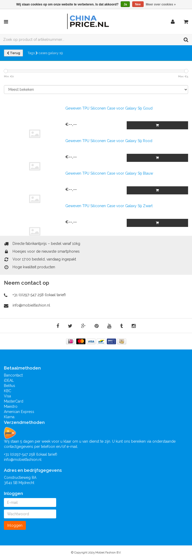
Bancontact (13, 375)
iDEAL (9, 380)
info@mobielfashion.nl (31, 305)
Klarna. (9, 417)
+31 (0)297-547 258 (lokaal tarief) (39, 295)
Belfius (9, 386)
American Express (19, 412)
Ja (125, 4)
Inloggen (14, 525)
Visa (7, 396)
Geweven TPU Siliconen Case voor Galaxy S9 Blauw (109, 173)
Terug (13, 53)
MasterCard (13, 401)
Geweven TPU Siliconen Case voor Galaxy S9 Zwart (109, 206)
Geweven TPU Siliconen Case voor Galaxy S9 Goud (109, 108)
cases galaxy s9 (51, 53)
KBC (7, 391)
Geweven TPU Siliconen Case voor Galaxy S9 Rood (108, 141)
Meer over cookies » (161, 4)
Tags (33, 53)
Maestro (11, 406)
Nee (138, 4)
